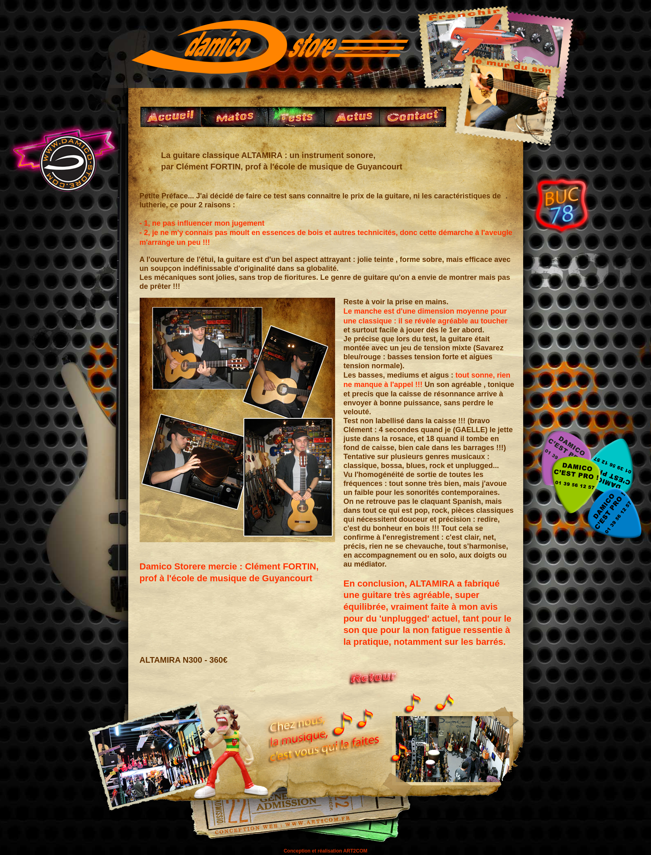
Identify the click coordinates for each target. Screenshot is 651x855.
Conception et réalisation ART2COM (326, 851)
